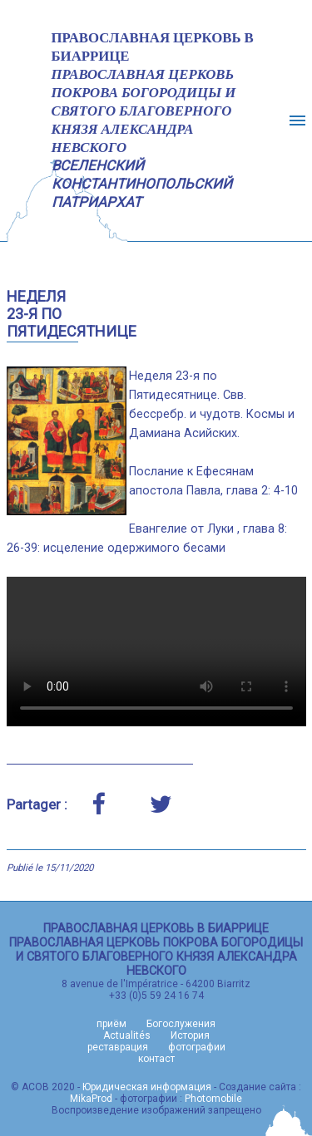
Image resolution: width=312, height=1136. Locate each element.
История (190, 1035)
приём (111, 1024)
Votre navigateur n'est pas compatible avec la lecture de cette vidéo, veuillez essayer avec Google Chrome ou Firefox (156, 651)
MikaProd (91, 1098)
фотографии (196, 1047)
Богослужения (180, 1024)
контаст (156, 1059)
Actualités (127, 1035)
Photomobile (213, 1098)
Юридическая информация (146, 1087)
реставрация (117, 1047)
